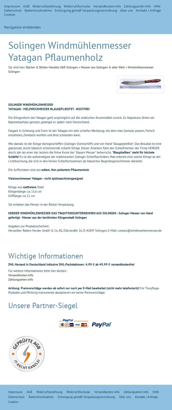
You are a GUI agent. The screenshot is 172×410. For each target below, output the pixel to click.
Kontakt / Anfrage (148, 10)
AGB (26, 6)
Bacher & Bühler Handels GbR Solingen (52, 67)
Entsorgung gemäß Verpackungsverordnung (86, 10)
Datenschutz (13, 10)
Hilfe (157, 6)
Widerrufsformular (77, 6)
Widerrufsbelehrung (46, 6)
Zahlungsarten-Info (137, 6)
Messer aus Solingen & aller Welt (103, 67)
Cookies (9, 14)
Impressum (12, 6)
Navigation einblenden (22, 27)
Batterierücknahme (38, 10)
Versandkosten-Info (107, 6)
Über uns (126, 10)
